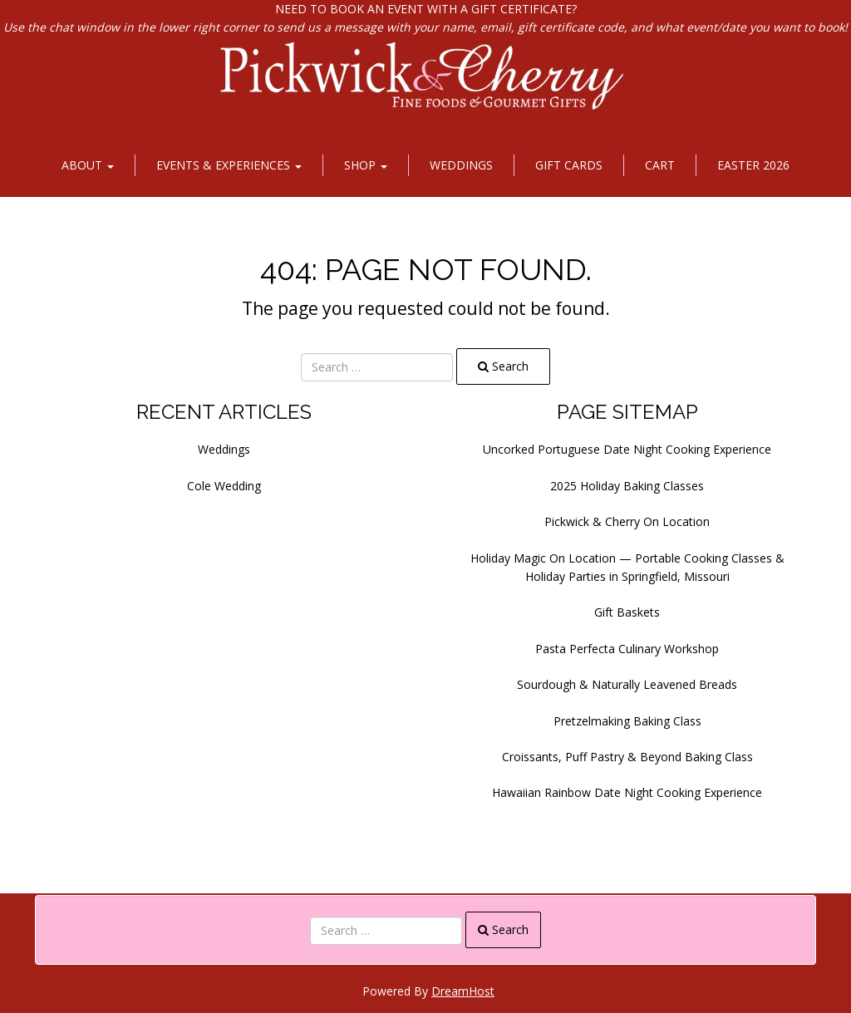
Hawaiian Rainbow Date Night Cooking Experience (627, 792)
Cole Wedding (224, 486)
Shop (365, 165)
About (87, 165)
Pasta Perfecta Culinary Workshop (627, 648)
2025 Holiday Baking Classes (627, 486)
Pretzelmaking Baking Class (627, 721)
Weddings (461, 165)
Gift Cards (569, 165)
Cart (660, 165)
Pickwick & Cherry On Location (627, 521)
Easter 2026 (753, 165)
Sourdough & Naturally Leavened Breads (627, 684)
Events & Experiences (229, 165)
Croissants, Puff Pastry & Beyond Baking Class (627, 757)
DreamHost (462, 991)
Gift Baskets (627, 612)
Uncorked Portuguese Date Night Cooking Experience (627, 449)
